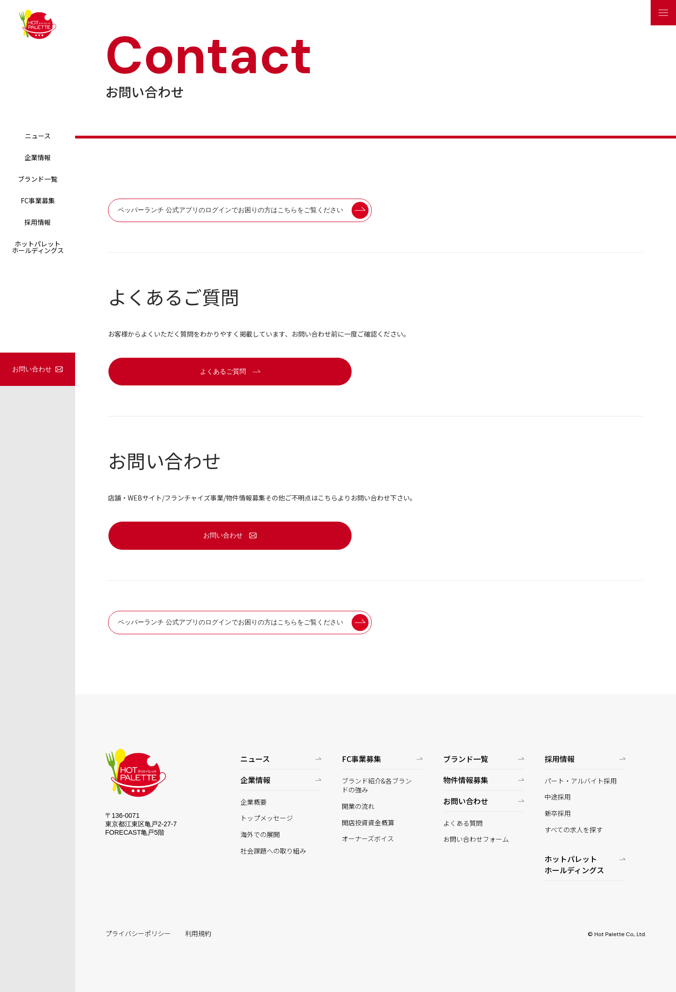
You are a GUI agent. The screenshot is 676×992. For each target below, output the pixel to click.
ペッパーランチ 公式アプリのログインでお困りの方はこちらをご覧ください (230, 210)
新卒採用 (558, 813)
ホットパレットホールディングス (38, 247)
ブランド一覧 (37, 179)
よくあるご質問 (223, 371)
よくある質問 (463, 823)
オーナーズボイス (368, 838)
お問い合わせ (32, 369)
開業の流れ (358, 806)
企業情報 (37, 157)
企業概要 (253, 802)
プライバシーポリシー (138, 933)
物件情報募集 (465, 779)
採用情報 (37, 222)
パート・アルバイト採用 (581, 781)
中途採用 (558, 796)
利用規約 (198, 933)
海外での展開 (260, 834)
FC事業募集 (38, 200)
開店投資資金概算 (368, 822)
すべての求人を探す (574, 829)
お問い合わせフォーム (476, 839)
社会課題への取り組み (273, 850)
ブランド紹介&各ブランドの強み (377, 786)
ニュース (38, 135)
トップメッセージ (266, 818)
